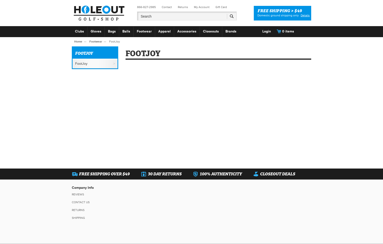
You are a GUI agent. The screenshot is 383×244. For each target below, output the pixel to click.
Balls (126, 31)
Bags (112, 31)
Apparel (164, 31)
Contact (167, 7)
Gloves (96, 31)
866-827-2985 (146, 7)
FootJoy (81, 64)
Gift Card (221, 7)
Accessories (186, 31)
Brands (230, 31)
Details (305, 15)
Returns (183, 7)
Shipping (78, 218)
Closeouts (211, 31)
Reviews (78, 194)
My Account (202, 7)
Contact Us (81, 202)
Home (78, 41)
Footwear (144, 31)
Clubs (79, 31)
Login (266, 31)
